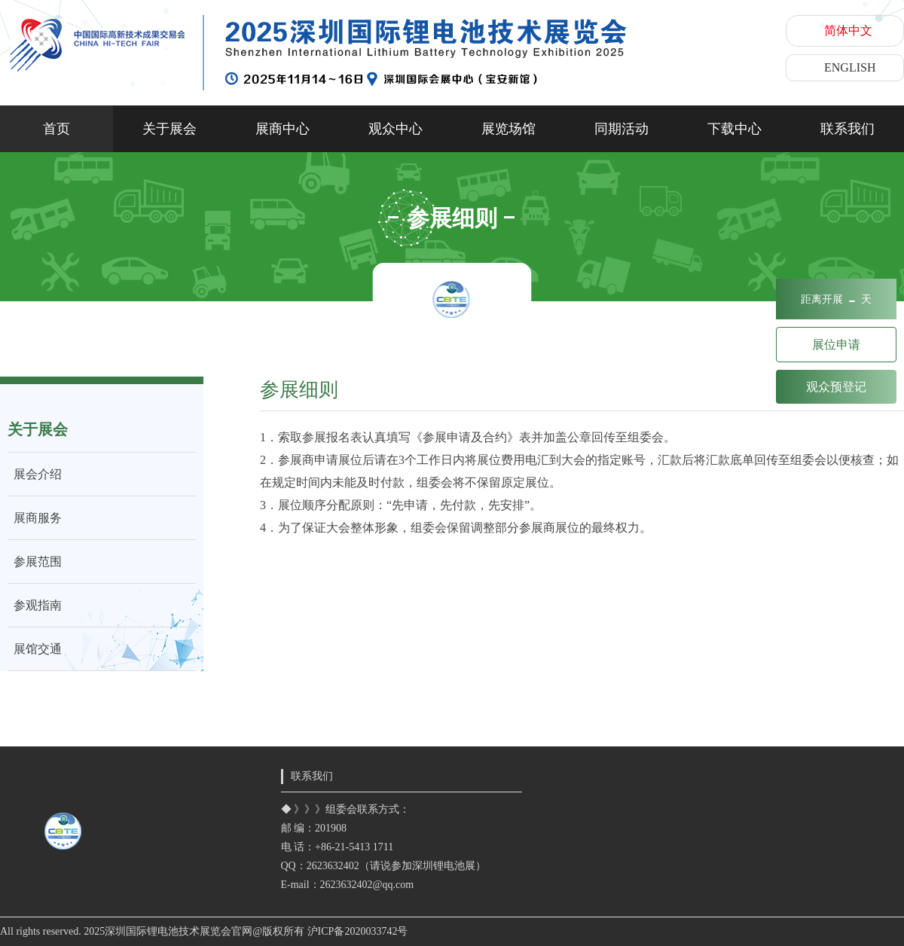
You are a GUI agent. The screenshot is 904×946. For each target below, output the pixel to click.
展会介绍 (35, 474)
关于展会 (169, 128)
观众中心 (395, 128)
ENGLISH (849, 67)
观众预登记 (836, 386)
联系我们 (847, 128)
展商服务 (35, 517)
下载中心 (734, 128)
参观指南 (35, 605)
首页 (56, 128)
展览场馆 (508, 128)
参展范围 (35, 561)
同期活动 (621, 128)
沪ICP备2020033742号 (357, 931)
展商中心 (282, 128)
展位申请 (836, 344)
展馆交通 (35, 648)
